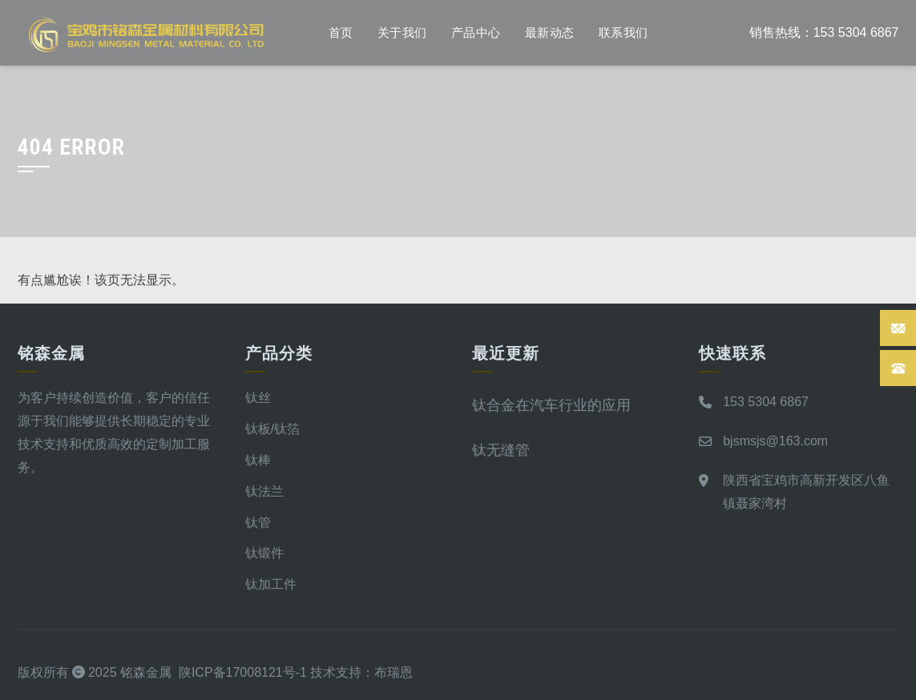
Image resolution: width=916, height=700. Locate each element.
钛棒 (258, 460)
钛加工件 (271, 584)
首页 (341, 33)
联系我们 (623, 33)
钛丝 (258, 397)
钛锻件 (264, 553)
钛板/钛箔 (272, 429)
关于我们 (402, 33)
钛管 (258, 522)
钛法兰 (264, 491)
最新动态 (550, 33)
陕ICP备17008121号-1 (243, 672)
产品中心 (476, 33)
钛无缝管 (501, 449)
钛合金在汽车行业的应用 (551, 404)
